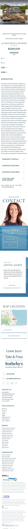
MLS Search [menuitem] (5, 444)
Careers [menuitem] (4, 412)
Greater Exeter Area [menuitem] (7, 431)
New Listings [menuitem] (5, 442)
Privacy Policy (5, 508)
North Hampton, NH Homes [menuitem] (9, 458)
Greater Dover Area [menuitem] (7, 433)
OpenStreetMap (19, 324)
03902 (20, 185)
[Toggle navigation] (24, 5)
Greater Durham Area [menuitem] (7, 435)
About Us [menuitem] (4, 408)
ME (10, 185)
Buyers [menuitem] (3, 413)
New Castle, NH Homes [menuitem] (8, 462)
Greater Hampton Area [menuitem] (8, 430)
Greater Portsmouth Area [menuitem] (8, 428)
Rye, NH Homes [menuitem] (6, 456)
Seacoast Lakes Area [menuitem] (7, 437)
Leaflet (13, 324)
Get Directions (14, 336)
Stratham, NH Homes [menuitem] (7, 465)
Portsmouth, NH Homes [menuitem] (8, 460)
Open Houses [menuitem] (5, 447)
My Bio (10, 245)
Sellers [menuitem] (3, 415)
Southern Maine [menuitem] (6, 438)
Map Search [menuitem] (5, 445)
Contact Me (10, 239)
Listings (7, 185)
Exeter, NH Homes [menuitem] (6, 467)
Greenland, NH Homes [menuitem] (7, 470)
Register (12, 285)
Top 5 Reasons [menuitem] (5, 419)
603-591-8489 (9, 233)
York (13, 185)
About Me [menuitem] (4, 410)
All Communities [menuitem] (6, 455)
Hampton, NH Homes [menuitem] (7, 463)
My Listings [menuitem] (5, 440)
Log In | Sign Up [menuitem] (6, 420)
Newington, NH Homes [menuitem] (8, 469)
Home (2, 185)
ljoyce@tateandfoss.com (11, 378)
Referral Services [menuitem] (6, 417)
